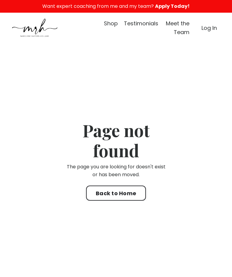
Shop (111, 23)
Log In (209, 28)
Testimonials (141, 23)
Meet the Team (177, 28)
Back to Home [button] (116, 193)
